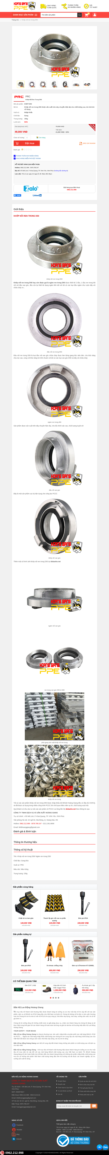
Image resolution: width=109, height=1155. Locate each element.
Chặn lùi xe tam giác (26, 918)
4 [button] (58, 998)
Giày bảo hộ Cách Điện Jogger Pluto (59, 986)
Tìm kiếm (79, 15)
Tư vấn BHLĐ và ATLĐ (65, 1091)
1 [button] (50, 998)
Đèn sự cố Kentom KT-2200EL (83, 965)
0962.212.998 (25, 824)
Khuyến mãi (61, 1084)
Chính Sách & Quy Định (65, 1087)
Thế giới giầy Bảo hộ (86, 1088)
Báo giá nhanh (87, 143)
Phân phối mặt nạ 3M (86, 1094)
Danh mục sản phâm (25, 15)
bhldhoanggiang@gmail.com (26, 1098)
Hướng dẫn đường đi (60, 170)
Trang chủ (15, 20)
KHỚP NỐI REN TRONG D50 (26, 216)
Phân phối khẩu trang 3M (88, 1091)
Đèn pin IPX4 (83, 918)
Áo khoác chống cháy (55, 965)
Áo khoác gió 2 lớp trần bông (88, 986)
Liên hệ (60, 1094)
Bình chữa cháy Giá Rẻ (87, 1084)
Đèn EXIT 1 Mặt (30, 985)
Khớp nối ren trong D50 (30, 20)
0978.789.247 (36, 824)
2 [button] (53, 998)
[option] (21, 85)
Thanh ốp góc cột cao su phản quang (54, 919)
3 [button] (56, 998)
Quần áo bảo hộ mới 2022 (88, 1081)
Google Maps (62, 1081)
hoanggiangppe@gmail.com (26, 1107)
